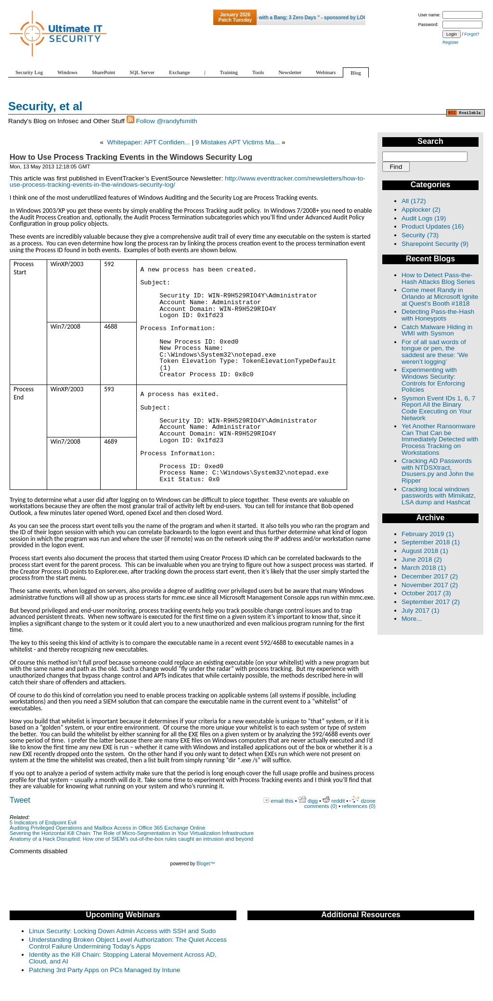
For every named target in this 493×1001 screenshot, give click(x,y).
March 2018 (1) (424, 567)
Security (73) (420, 235)
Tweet (20, 800)
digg (313, 801)
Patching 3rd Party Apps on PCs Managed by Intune (104, 970)
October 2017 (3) (426, 593)
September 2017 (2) (431, 601)
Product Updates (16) (433, 226)
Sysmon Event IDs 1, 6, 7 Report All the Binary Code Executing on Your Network (438, 408)
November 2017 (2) (430, 585)
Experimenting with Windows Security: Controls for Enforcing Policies (433, 379)
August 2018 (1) (425, 550)
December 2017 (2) (430, 576)
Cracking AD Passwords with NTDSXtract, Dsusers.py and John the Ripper (438, 470)
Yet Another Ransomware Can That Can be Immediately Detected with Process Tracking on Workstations (440, 439)
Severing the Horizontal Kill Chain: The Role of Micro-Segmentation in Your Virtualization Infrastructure (132, 833)
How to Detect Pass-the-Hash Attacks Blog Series (438, 278)
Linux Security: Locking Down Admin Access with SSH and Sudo (122, 931)
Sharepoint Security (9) (435, 243)
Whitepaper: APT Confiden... (148, 142)
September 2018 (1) (431, 542)
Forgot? (472, 34)
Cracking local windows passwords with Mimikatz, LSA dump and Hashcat (439, 496)
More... (412, 618)
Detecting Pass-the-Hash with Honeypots (438, 315)
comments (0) (320, 806)
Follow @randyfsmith (166, 121)
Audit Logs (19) (424, 218)
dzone (368, 801)
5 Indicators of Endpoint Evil (43, 822)
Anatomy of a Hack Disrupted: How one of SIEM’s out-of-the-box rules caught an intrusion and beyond (131, 839)
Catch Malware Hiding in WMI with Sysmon (437, 330)
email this (282, 801)
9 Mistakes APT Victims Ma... (237, 142)
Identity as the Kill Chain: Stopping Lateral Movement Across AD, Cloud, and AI (123, 958)
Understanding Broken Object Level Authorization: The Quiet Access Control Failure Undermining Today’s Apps (128, 943)
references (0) (359, 806)
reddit (338, 801)
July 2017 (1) (421, 610)
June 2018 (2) (422, 559)
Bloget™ (205, 863)
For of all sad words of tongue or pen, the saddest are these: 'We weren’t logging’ (435, 351)
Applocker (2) (421, 209)
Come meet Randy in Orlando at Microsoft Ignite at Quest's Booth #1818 (440, 296)
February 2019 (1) (428, 534)
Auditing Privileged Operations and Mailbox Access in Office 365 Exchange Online (108, 828)
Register (450, 42)
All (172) (414, 201)
